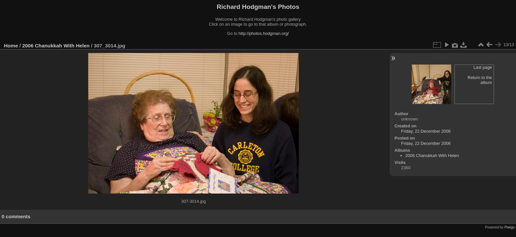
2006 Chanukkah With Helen (56, 45)
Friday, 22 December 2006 (426, 131)
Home (11, 45)
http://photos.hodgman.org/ (264, 33)
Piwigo (509, 227)
